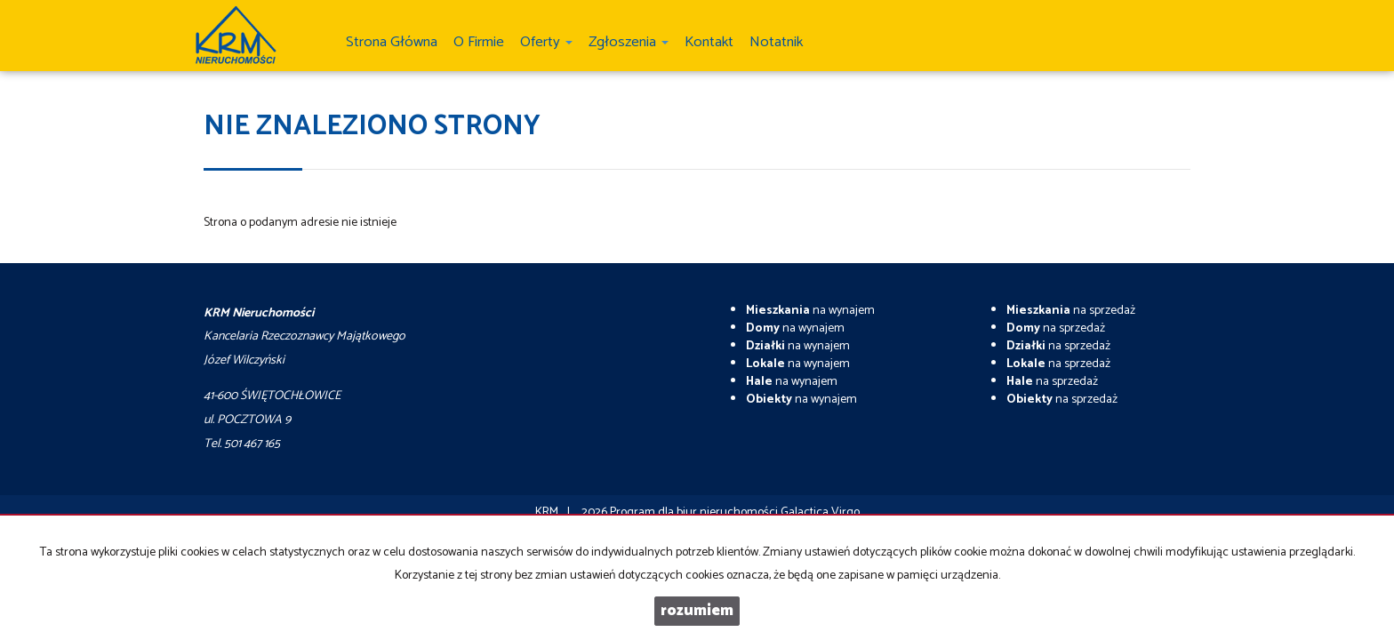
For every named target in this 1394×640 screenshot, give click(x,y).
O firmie (478, 42)
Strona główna (391, 42)
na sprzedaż (1070, 310)
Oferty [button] (546, 42)
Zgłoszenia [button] (629, 42)
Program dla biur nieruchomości (695, 512)
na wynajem (810, 310)
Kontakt (709, 42)
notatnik (776, 42)
